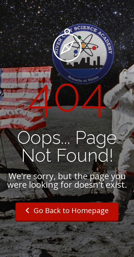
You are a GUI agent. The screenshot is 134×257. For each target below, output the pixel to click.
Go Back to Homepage (67, 210)
